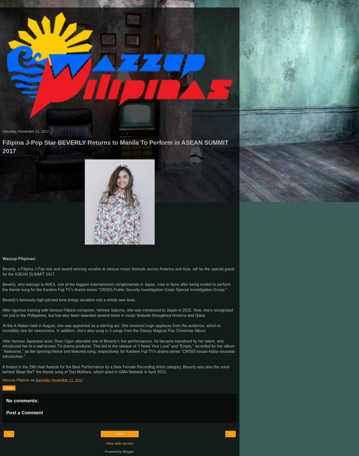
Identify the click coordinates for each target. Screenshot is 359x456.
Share (9, 388)
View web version (120, 444)
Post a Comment (24, 412)
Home (120, 434)
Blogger (128, 452)
